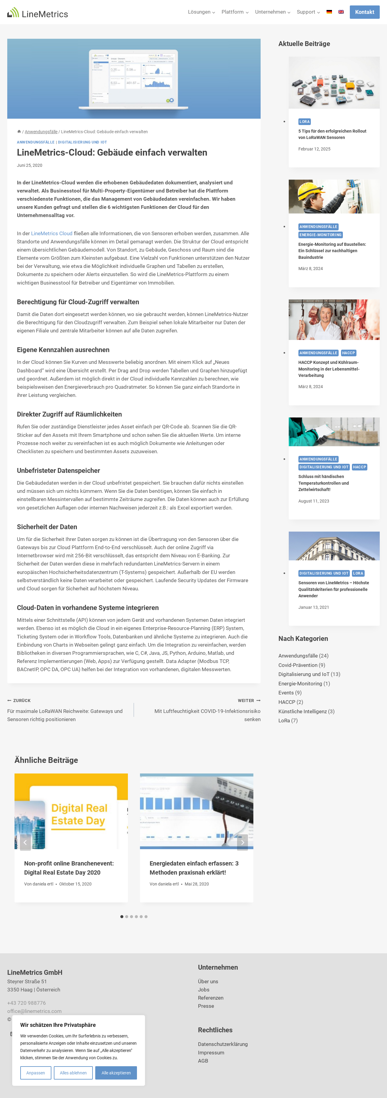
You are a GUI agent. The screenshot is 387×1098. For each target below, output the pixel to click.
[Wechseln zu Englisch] (341, 12)
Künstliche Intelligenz (302, 711)
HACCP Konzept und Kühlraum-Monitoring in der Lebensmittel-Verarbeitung (328, 369)
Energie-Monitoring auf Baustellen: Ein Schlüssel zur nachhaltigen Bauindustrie (332, 251)
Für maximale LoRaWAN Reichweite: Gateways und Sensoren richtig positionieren (68, 709)
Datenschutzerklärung (223, 1044)
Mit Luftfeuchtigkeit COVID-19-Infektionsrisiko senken (200, 709)
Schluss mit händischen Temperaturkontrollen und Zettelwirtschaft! (323, 483)
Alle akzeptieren (116, 1072)
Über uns (208, 981)
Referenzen (210, 998)
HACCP (348, 353)
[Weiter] (242, 842)
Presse (206, 1006)
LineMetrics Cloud (52, 233)
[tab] (121, 916)
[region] (78, 1050)
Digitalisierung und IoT (82, 142)
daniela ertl (43, 884)
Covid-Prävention (297, 665)
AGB (203, 1061)
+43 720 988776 (26, 1003)
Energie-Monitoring (321, 235)
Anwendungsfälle (36, 142)
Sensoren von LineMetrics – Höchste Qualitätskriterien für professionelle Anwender (333, 589)
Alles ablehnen (73, 1072)
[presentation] (334, 83)
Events (286, 693)
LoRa (305, 122)
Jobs (204, 990)
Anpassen (35, 1072)
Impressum (211, 1053)
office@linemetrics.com (34, 1011)
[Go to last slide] (25, 842)
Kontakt (364, 12)
